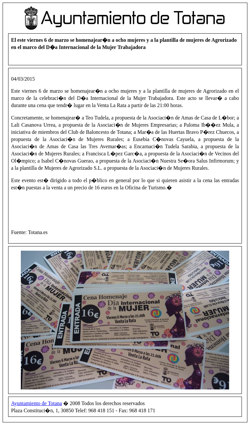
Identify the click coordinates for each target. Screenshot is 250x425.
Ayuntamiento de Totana (36, 403)
